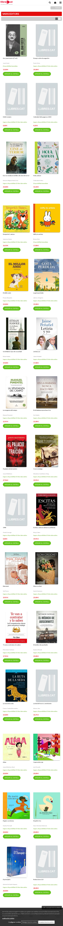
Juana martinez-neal (9, 767)
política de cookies (8, 918)
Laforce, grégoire (38, 297)
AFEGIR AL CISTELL (12, 74)
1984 (4, 527)
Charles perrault (7, 825)
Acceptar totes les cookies (46, 922)
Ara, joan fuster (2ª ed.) (10, 58)
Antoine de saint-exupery (10, 884)
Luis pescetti (36, 767)
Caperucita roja (38, 762)
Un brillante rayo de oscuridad (12, 351)
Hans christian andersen (40, 825)
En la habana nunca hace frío (42, 410)
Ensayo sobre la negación (41, 58)
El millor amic (7, 293)
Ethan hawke (6, 356)
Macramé (6, 586)
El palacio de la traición (10, 469)
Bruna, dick (36, 239)
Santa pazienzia (37, 591)
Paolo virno (36, 63)
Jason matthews (7, 473)
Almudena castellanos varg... (41, 473)
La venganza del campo (10, 410)
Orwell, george (7, 532)
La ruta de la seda (8, 703)
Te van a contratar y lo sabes (12, 645)
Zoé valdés (36, 415)
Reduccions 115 (38, 879)
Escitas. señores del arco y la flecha (44, 527)
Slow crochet (37, 586)
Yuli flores (6, 591)
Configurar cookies (14, 922)
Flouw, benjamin (7, 297)
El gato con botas (8, 821)
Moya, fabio (36, 532)
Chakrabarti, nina (38, 180)
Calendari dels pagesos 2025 (42, 117)
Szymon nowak (37, 649)
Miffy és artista (38, 234)
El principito (6, 879)
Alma (4, 762)
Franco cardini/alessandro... (10, 708)
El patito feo (37, 821)
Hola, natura (37, 175)
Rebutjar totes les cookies (29, 922)
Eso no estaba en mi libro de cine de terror (16, 175)
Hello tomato (7, 117)
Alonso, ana (36, 708)
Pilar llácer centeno (8, 649)
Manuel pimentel (7, 415)
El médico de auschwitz (40, 645)
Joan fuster (6, 63)
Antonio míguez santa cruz (10, 180)
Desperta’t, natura (9, 234)
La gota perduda (38, 293)
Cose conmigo (38, 469)
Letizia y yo (36, 351)
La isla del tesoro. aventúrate (42, 703)
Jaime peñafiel (37, 356)
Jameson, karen (7, 239)
